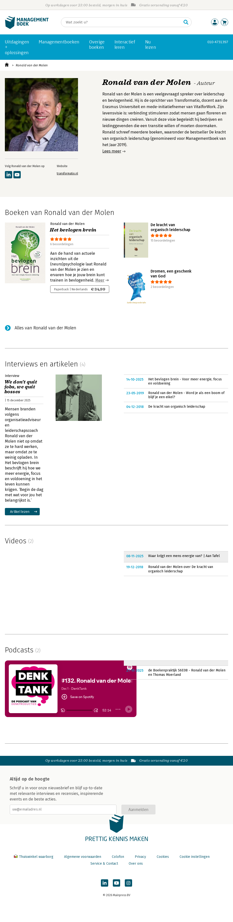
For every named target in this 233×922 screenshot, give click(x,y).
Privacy (140, 857)
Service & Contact (104, 863)
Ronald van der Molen (32, 65)
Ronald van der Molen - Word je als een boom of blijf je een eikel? (186, 395)
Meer (99, 280)
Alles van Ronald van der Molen (45, 328)
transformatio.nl (67, 173)
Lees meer (111, 151)
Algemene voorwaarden (82, 857)
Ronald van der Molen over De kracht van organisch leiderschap (180, 569)
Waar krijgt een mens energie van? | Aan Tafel (184, 556)
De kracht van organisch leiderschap (176, 407)
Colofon (118, 857)
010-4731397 (217, 42)
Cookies (163, 857)
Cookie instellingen (195, 857)
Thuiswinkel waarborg (34, 857)
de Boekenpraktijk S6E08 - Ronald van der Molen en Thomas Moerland (186, 672)
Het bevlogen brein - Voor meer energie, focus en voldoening (185, 381)
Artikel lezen (20, 511)
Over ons (136, 863)
